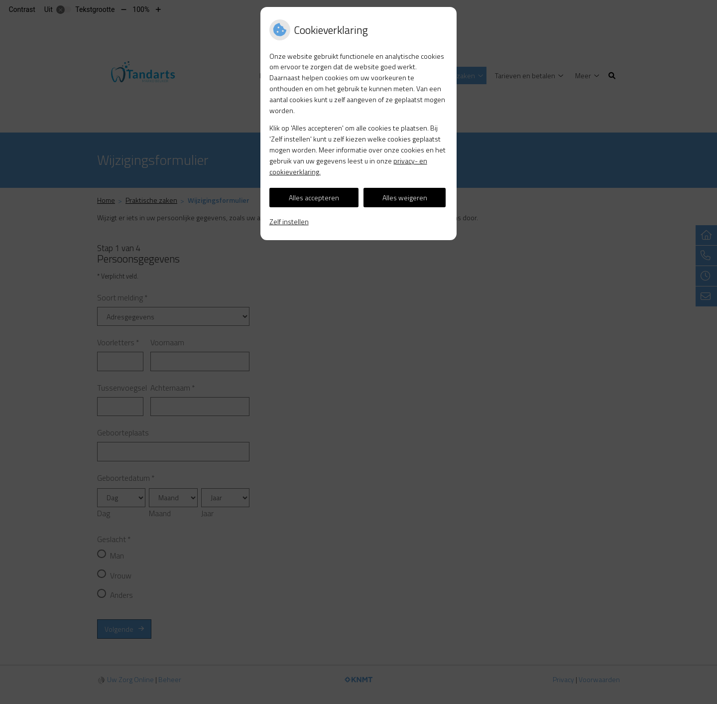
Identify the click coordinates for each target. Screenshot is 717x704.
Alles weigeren (404, 197)
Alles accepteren (314, 197)
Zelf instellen (289, 221)
